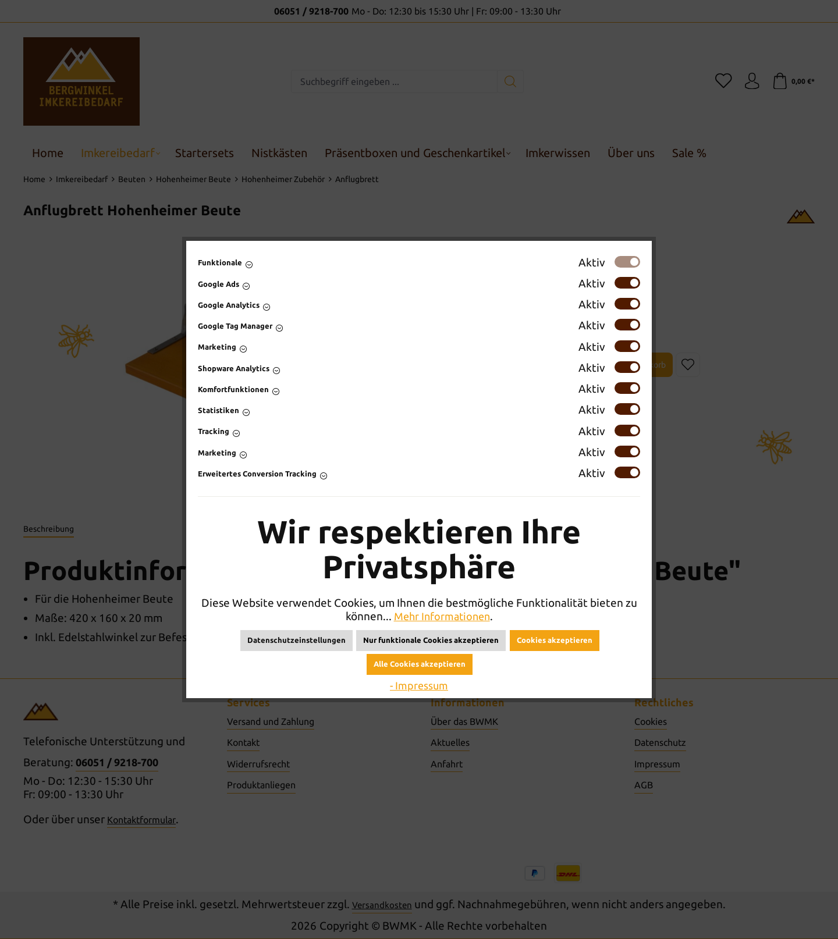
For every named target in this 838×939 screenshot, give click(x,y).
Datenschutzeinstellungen (296, 640)
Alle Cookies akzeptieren (420, 664)
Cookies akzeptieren (554, 640)
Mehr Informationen (441, 616)
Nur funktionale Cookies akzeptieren (431, 640)
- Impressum (419, 685)
